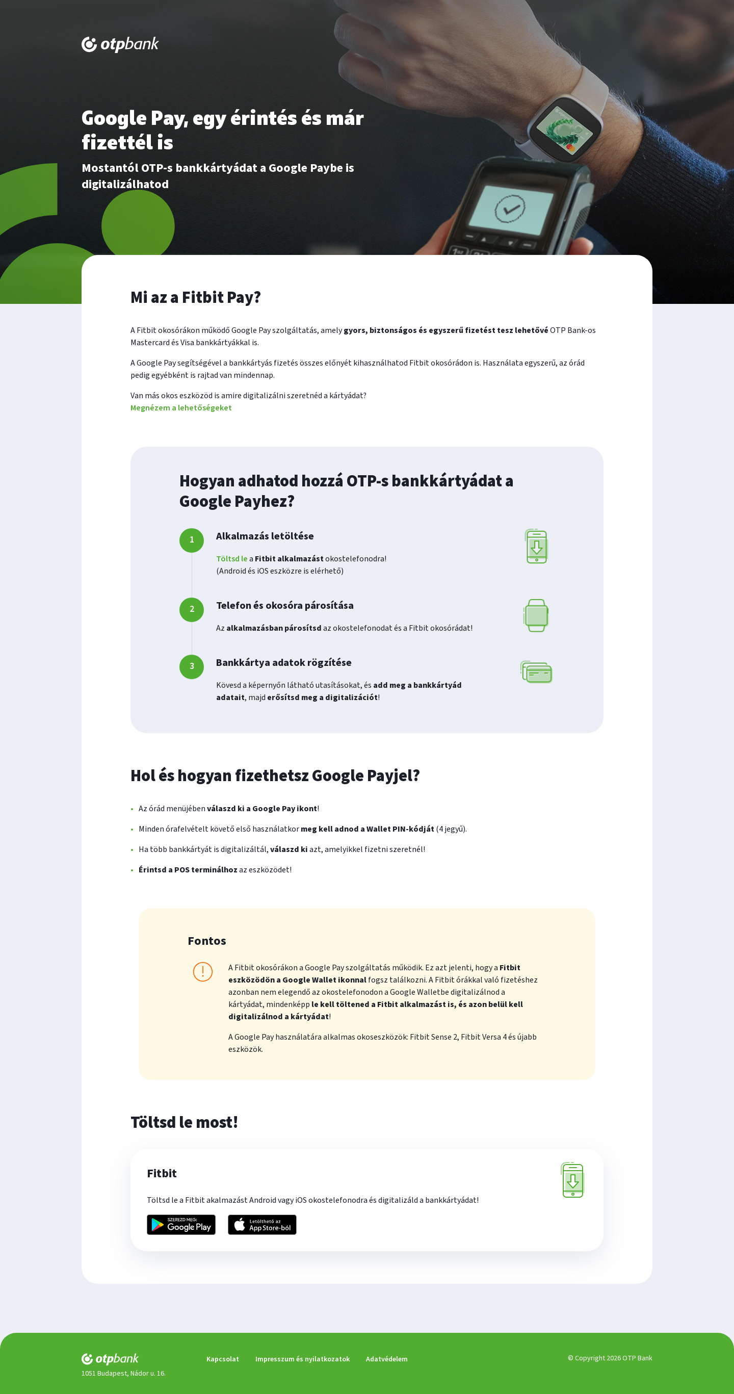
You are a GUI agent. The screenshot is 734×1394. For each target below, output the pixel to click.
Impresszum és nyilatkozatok (302, 1359)
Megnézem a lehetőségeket (181, 408)
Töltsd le (232, 558)
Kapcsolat (222, 1359)
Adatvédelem (387, 1359)
